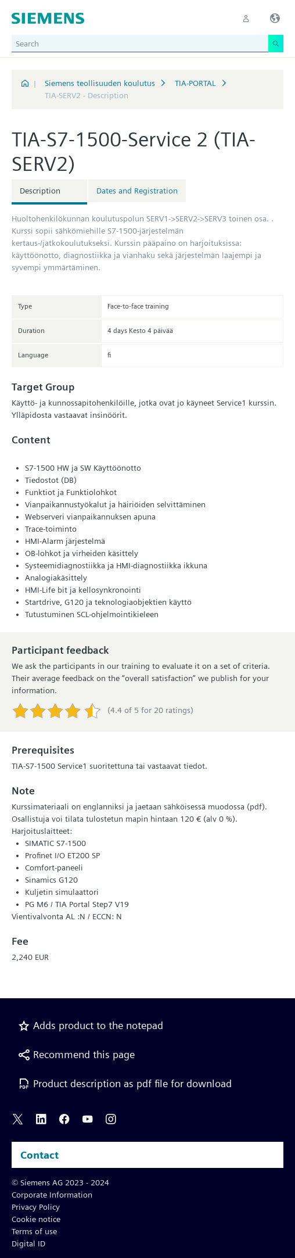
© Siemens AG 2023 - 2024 (60, 1182)
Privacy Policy (36, 1207)
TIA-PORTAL (195, 83)
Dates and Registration (137, 190)
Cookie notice (36, 1219)
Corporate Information (52, 1194)
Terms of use (34, 1231)
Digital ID (28, 1243)
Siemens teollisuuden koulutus (100, 83)
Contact (39, 1155)
